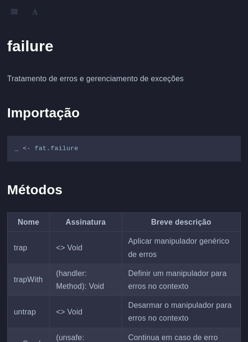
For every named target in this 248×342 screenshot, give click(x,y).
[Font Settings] (35, 12)
